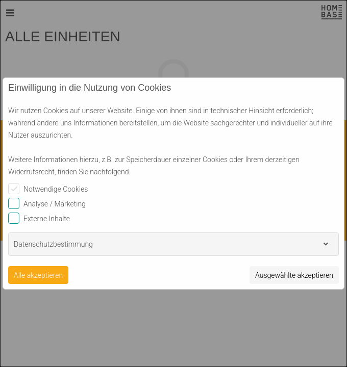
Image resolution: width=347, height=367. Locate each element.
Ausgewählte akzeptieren (294, 275)
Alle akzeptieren (38, 275)
